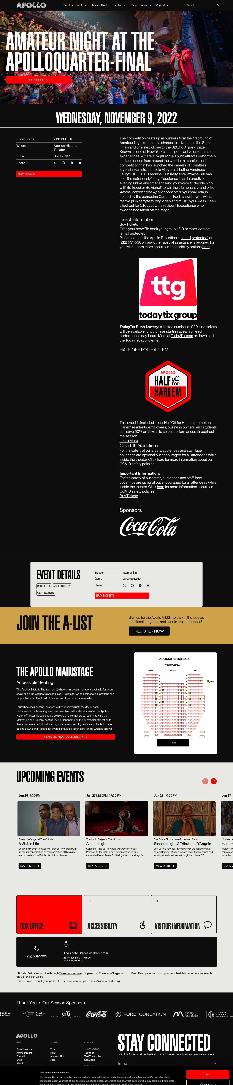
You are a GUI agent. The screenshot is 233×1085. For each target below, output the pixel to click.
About (144, 5)
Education (117, 5)
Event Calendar (24, 1049)
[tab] (49, 914)
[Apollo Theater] (31, 5)
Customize (208, 1070)
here (206, 246)
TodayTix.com (182, 335)
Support (160, 5)
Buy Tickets (129, 224)
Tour (52, 1049)
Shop (133, 5)
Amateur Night (99, 5)
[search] (201, 5)
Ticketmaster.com (70, 973)
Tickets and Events (73, 5)
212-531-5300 (91, 1049)
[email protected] (133, 233)
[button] (205, 781)
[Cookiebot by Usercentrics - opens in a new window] (19, 1079)
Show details (47, 1079)
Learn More (129, 440)
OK (208, 1060)
